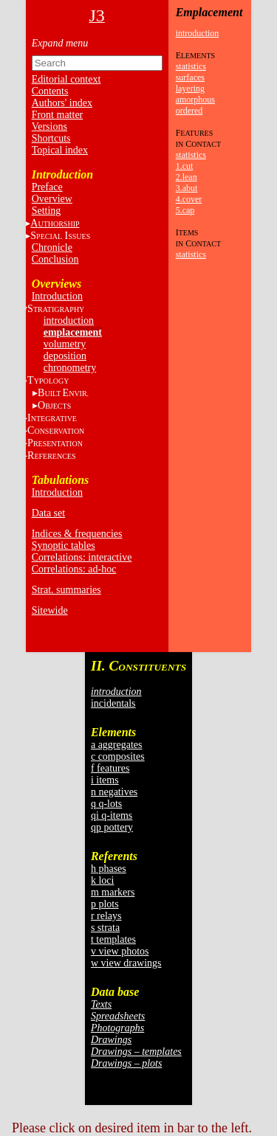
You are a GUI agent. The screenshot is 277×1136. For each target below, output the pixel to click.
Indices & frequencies (77, 533)
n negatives (114, 791)
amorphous (195, 99)
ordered (189, 110)
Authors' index (62, 102)
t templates (113, 939)
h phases (108, 868)
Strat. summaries (66, 589)
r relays (106, 915)
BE (63, 392)
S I (60, 235)
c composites (118, 756)
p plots (105, 904)
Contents (50, 91)
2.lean (186, 177)
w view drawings (126, 963)
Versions (49, 126)
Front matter (57, 114)
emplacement (73, 332)
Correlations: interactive (82, 557)
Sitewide (50, 610)
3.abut (187, 188)
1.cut (185, 166)
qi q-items (111, 815)
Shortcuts (51, 138)
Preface (47, 187)
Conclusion (55, 259)
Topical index (60, 150)
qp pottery (112, 827)
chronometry (70, 367)
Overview (52, 198)
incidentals (113, 703)
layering (190, 88)
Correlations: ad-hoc (74, 569)
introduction (69, 320)
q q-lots (106, 803)
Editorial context (66, 79)
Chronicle (52, 247)
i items (105, 780)
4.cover (189, 199)
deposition (65, 355)
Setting (46, 210)
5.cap (185, 210)
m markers (112, 892)
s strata (105, 927)
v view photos (120, 951)
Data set (48, 513)
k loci (102, 880)
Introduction (57, 296)
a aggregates (117, 744)
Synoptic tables (63, 545)
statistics (191, 66)
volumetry (65, 344)
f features (110, 768)
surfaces (190, 77)
